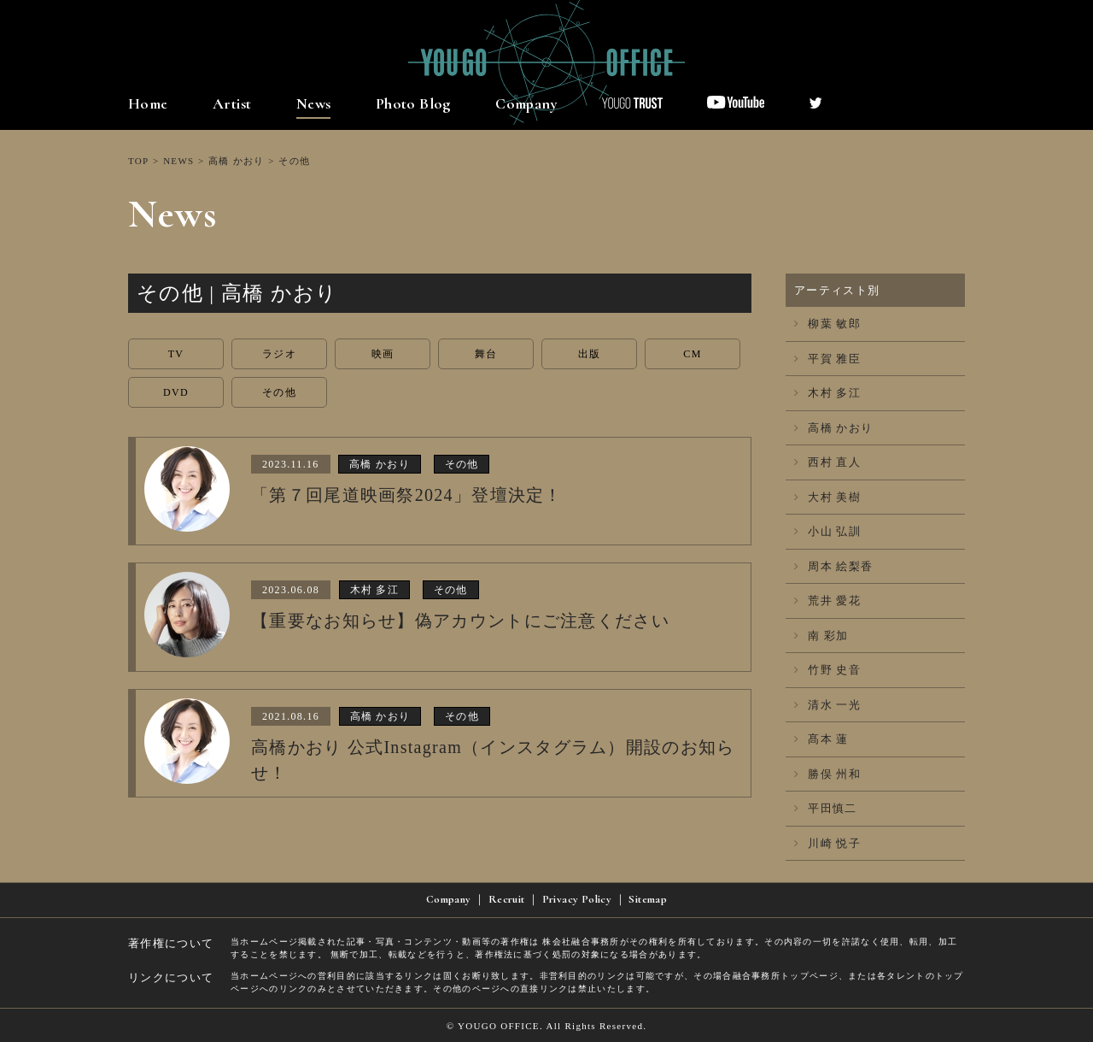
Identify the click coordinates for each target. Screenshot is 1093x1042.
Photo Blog (413, 103)
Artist (232, 103)
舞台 (486, 354)
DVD (176, 392)
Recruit (506, 899)
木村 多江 (827, 392)
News (313, 103)
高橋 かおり (236, 161)
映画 (383, 354)
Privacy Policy (576, 899)
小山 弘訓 (827, 531)
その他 (279, 392)
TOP (138, 161)
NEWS (178, 161)
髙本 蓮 (821, 739)
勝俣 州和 (827, 774)
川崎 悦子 (827, 843)
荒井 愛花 (827, 600)
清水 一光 (827, 704)
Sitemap (647, 899)
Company (526, 103)
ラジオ (279, 354)
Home (148, 103)
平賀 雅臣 (827, 358)
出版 (589, 354)
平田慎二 (825, 808)
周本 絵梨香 (833, 566)
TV (176, 354)
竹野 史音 (827, 669)
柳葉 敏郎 (827, 323)
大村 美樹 (827, 497)
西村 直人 (827, 462)
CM (692, 354)
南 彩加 (821, 635)
